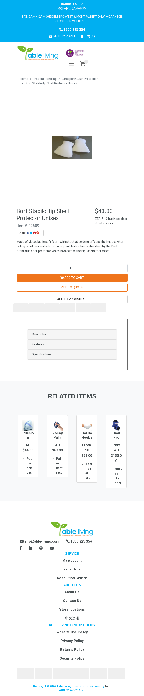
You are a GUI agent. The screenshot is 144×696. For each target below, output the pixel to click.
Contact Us (72, 601)
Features (38, 344)
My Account (72, 560)
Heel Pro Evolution (116, 439)
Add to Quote (72, 287)
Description (39, 334)
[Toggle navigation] (71, 64)
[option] (28, 452)
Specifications (41, 354)
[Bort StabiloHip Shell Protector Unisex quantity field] (72, 268)
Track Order (72, 569)
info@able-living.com (39, 541)
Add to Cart (72, 277)
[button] (82, 36)
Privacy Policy (72, 641)
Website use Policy (72, 632)
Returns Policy (72, 650)
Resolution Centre (72, 578)
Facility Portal (63, 36)
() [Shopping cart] (91, 36)
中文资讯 (72, 618)
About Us (72, 592)
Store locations (72, 609)
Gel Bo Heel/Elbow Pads (86, 439)
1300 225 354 (72, 30)
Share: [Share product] (29, 232)
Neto (108, 686)
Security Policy (72, 658)
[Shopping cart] (82, 64)
